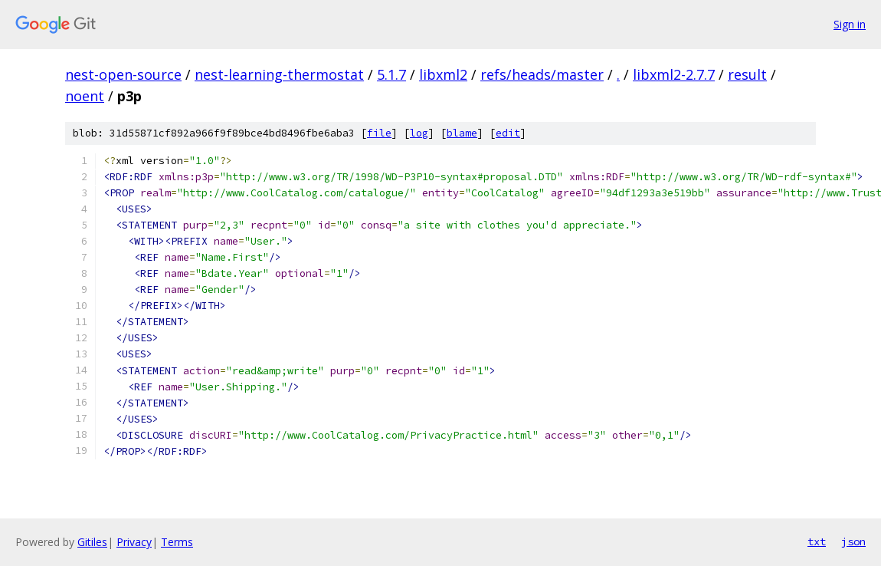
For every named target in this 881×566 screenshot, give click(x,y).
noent (84, 96)
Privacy (134, 542)
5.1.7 (391, 74)
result (747, 74)
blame (462, 133)
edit (508, 133)
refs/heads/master (542, 74)
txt (816, 541)
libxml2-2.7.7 (674, 74)
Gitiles (92, 542)
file (379, 133)
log (419, 133)
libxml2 (443, 74)
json (853, 541)
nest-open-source (123, 74)
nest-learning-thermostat (279, 74)
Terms (177, 542)
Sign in (850, 24)
